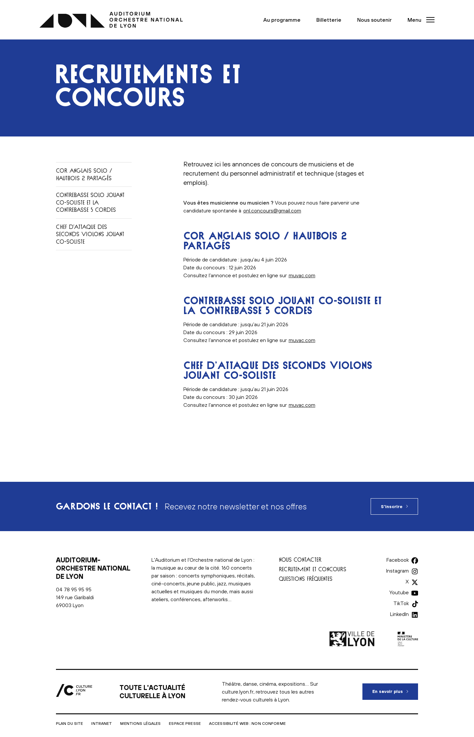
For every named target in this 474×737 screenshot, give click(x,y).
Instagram (397, 571)
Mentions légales (140, 723)
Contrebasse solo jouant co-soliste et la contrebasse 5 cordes (90, 202)
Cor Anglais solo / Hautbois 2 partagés (84, 174)
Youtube (399, 592)
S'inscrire (392, 506)
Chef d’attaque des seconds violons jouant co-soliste (90, 234)
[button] (419, 19)
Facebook (397, 560)
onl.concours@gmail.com (272, 210)
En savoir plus (395, 688)
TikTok (401, 603)
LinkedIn (399, 614)
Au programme (282, 20)
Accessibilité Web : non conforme (247, 723)
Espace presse (185, 723)
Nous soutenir (374, 20)
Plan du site (69, 723)
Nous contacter (300, 559)
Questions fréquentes (305, 578)
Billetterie (328, 20)
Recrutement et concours (312, 569)
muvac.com (302, 275)
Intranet (101, 723)
